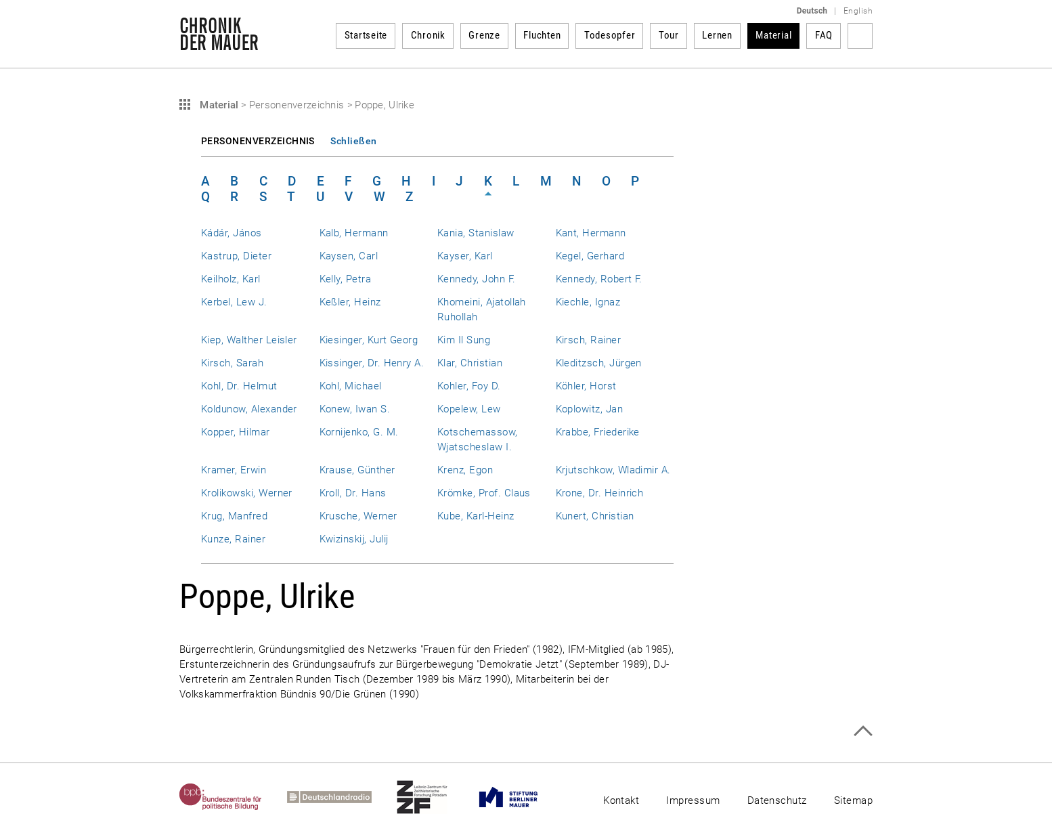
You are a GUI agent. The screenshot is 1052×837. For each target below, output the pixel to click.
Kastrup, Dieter (236, 256)
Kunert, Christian (595, 516)
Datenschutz (777, 800)
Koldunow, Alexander (249, 409)
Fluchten (542, 35)
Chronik (428, 35)
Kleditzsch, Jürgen (599, 363)
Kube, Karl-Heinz (475, 516)
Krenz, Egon (465, 470)
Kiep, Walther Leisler (249, 340)
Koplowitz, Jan (589, 409)
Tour (669, 35)
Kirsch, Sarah (232, 363)
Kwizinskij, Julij (354, 539)
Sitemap (853, 800)
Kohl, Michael (351, 386)
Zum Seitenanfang (863, 731)
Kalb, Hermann (354, 233)
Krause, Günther (357, 470)
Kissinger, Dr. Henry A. (372, 363)
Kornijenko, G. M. (359, 432)
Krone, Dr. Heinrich (600, 493)
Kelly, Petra (346, 279)
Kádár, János (231, 233)
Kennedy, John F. (476, 279)
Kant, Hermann (591, 233)
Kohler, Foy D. (469, 386)
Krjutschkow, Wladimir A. (613, 470)
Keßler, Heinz (350, 302)
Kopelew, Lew (469, 409)
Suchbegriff (860, 36)
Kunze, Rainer (233, 539)
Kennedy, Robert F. (599, 279)
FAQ (824, 35)
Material (773, 35)
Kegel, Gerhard (590, 256)
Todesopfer (610, 35)
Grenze (484, 35)
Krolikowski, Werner (246, 493)
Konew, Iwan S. (355, 409)
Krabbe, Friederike (598, 432)
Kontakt (621, 800)
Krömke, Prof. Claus (484, 493)
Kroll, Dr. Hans (353, 493)
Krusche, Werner (358, 516)
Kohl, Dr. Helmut (239, 386)
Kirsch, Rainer (588, 340)
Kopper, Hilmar (235, 432)
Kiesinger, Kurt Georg (369, 340)
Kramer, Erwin (233, 470)
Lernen (717, 35)
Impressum (693, 800)
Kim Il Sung (463, 340)
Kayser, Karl (465, 256)
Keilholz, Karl (231, 279)
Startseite (366, 35)
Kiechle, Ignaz (588, 302)
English (858, 11)
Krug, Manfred (234, 516)
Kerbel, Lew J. (234, 302)
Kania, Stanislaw (475, 233)
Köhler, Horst (586, 386)
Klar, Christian (469, 363)
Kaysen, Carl (349, 256)
